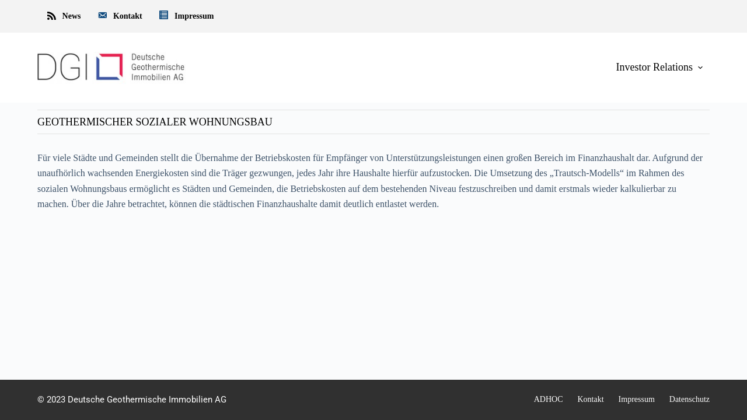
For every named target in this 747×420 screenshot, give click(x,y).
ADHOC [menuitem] (548, 399)
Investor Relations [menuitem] (660, 67)
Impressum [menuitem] (186, 16)
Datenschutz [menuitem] (689, 399)
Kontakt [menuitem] (119, 16)
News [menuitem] (63, 16)
